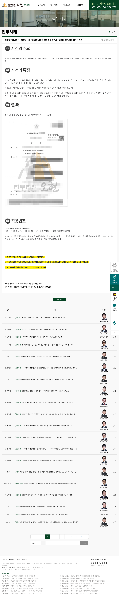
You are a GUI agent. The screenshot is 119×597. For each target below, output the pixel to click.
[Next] (86, 536)
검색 (84, 543)
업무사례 (54, 4)
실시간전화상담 (114, 281)
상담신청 (79, 4)
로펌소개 (41, 4)
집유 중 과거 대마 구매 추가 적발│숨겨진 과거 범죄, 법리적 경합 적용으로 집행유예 (44, 402)
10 (81, 537)
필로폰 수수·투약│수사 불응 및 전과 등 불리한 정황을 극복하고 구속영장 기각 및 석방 (46, 483)
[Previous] (32, 536)
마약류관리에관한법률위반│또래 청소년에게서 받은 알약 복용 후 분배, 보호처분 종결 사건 (46, 368)
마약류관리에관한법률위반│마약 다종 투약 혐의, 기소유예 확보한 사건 (40, 337)
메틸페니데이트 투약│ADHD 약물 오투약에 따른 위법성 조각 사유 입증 (40, 318)
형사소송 (67, 4)
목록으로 (59, 299)
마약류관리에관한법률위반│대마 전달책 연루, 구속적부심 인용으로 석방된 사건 (41, 514)
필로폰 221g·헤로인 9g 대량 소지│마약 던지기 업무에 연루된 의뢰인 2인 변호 (42, 391)
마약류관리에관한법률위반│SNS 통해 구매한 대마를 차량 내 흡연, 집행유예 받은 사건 (44, 460)
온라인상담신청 (114, 310)
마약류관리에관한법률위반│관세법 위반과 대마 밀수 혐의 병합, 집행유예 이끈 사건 (43, 426)
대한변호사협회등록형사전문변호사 (114, 270)
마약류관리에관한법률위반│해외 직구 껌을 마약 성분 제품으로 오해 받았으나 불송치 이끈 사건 (46, 522)
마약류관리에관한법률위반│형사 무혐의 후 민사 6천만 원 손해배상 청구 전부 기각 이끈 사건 (46, 472)
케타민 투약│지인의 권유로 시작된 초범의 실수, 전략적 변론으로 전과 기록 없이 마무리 (45, 345)
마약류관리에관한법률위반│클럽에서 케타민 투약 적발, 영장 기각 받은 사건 (40, 506)
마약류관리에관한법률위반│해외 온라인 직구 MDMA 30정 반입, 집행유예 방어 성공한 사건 (46, 449)
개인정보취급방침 (22, 559)
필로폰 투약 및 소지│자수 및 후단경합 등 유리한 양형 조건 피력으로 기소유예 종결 (43, 495)
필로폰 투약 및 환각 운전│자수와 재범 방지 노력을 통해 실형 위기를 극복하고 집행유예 (45, 414)
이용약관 (11, 559)
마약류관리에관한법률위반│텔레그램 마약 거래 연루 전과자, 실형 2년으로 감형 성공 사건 (44, 379)
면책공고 (4, 559)
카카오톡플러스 (114, 299)
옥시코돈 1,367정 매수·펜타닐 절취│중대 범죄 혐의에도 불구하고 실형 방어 (41, 329)
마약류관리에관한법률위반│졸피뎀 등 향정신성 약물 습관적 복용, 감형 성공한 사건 (42, 356)
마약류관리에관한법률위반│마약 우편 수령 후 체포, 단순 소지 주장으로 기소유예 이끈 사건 (46, 437)
